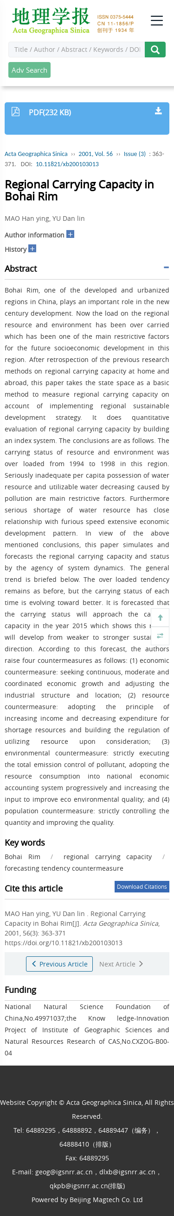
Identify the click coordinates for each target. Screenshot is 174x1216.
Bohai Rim (22, 856)
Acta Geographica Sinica (36, 154)
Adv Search (29, 70)
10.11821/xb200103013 (67, 164)
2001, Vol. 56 (95, 154)
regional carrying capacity (108, 856)
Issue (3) (135, 154)
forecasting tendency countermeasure (64, 868)
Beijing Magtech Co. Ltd (106, 1199)
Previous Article (59, 964)
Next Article (121, 964)
